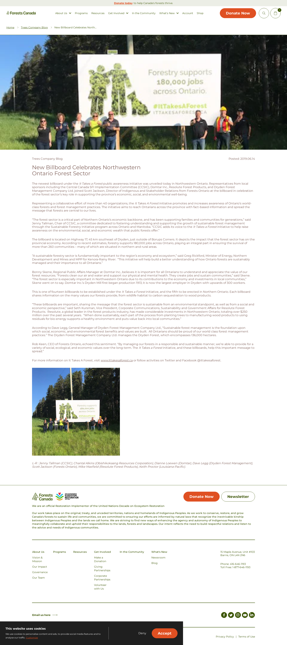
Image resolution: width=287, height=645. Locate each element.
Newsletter (238, 497)
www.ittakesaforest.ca (117, 360)
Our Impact (39, 567)
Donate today (123, 3)
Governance (40, 572)
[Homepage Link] (21, 13)
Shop (200, 13)
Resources (98, 13)
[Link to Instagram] (238, 615)
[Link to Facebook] (224, 615)
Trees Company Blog (34, 27)
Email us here (44, 615)
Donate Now (238, 13)
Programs (81, 13)
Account (187, 13)
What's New (167, 13)
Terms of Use (246, 636)
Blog (154, 563)
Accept (165, 633)
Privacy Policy (225, 636)
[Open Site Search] (264, 13)
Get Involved (116, 13)
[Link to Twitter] (231, 615)
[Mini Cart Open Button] (275, 13)
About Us (61, 13)
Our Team (38, 577)
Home (10, 27)
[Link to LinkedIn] (252, 615)
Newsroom (158, 557)
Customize (32, 637)
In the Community (144, 13)
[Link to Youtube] (245, 615)
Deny (142, 633)
